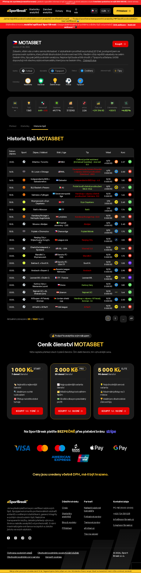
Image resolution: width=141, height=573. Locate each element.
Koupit (119, 42)
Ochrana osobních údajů (19, 553)
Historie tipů (41, 126)
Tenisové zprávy (92, 522)
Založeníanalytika (47, 11)
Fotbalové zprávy (92, 516)
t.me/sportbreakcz (123, 525)
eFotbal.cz (89, 528)
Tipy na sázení (91, 534)
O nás (76, 11)
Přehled (13, 126)
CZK (103, 11)
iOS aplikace (119, 24)
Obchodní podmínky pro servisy (23, 557)
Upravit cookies (53, 557)
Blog (68, 11)
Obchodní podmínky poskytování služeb (58, 553)
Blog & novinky (69, 522)
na (27, 411)
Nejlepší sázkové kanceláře (92, 509)
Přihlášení (124, 11)
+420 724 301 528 (121, 513)
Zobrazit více (89, 60)
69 (130, 319)
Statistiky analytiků (67, 515)
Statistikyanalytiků (34, 11)
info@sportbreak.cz (123, 519)
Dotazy (59, 11)
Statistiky (26, 126)
